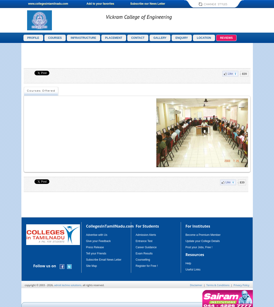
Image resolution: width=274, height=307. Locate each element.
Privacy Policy (241, 285)
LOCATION (204, 37)
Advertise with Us (96, 235)
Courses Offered (41, 90)
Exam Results (144, 253)
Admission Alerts (146, 235)
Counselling (143, 259)
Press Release (95, 247)
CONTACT (137, 37)
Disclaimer (196, 285)
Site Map (91, 266)
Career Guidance (146, 247)
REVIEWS (226, 37)
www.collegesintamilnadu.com (48, 3)
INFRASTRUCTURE (83, 37)
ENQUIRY (181, 37)
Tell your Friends (96, 253)
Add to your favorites (100, 3)
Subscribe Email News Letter (103, 259)
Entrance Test (144, 241)
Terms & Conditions (217, 285)
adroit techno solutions (68, 285)
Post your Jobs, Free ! (199, 247)
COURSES (55, 37)
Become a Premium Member (203, 235)
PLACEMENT (113, 37)
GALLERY (160, 37)
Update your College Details (203, 241)
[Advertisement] (137, 55)
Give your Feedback (98, 241)
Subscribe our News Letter (147, 3)
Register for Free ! (147, 266)
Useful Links (193, 269)
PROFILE (33, 37)
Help (188, 263)
